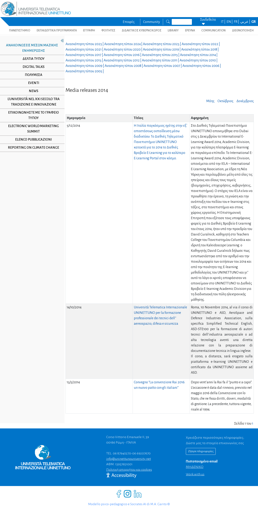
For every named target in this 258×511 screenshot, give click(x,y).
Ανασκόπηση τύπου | (85, 44)
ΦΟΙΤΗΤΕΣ (108, 30)
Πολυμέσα (32, 75)
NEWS (32, 91)
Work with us (195, 474)
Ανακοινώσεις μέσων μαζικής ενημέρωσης (30, 48)
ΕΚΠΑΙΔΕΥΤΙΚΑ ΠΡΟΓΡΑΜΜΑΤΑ (57, 30)
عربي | (245, 22)
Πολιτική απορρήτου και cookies (129, 470)
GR (253, 22)
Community (151, 22)
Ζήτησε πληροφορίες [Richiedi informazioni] (200, 451)
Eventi (31, 83)
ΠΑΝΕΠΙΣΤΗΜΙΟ (19, 30)
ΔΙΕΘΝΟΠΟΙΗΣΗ (243, 30)
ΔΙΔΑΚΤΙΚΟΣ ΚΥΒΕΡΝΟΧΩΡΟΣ (141, 30)
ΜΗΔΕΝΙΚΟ (194, 467)
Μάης (210, 101)
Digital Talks (32, 67)
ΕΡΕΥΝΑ (190, 30)
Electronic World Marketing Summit (32, 128)
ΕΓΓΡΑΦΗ (89, 30)
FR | (237, 22)
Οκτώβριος (225, 101)
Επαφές (129, 22)
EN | (230, 22)
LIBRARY (173, 30)
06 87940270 (122, 453)
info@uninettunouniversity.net (128, 459)
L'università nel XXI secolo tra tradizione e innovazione (32, 101)
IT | (223, 22)
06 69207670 (141, 453)
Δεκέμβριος (245, 101)
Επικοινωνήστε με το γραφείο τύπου (32, 115)
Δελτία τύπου (32, 59)
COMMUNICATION (213, 30)
